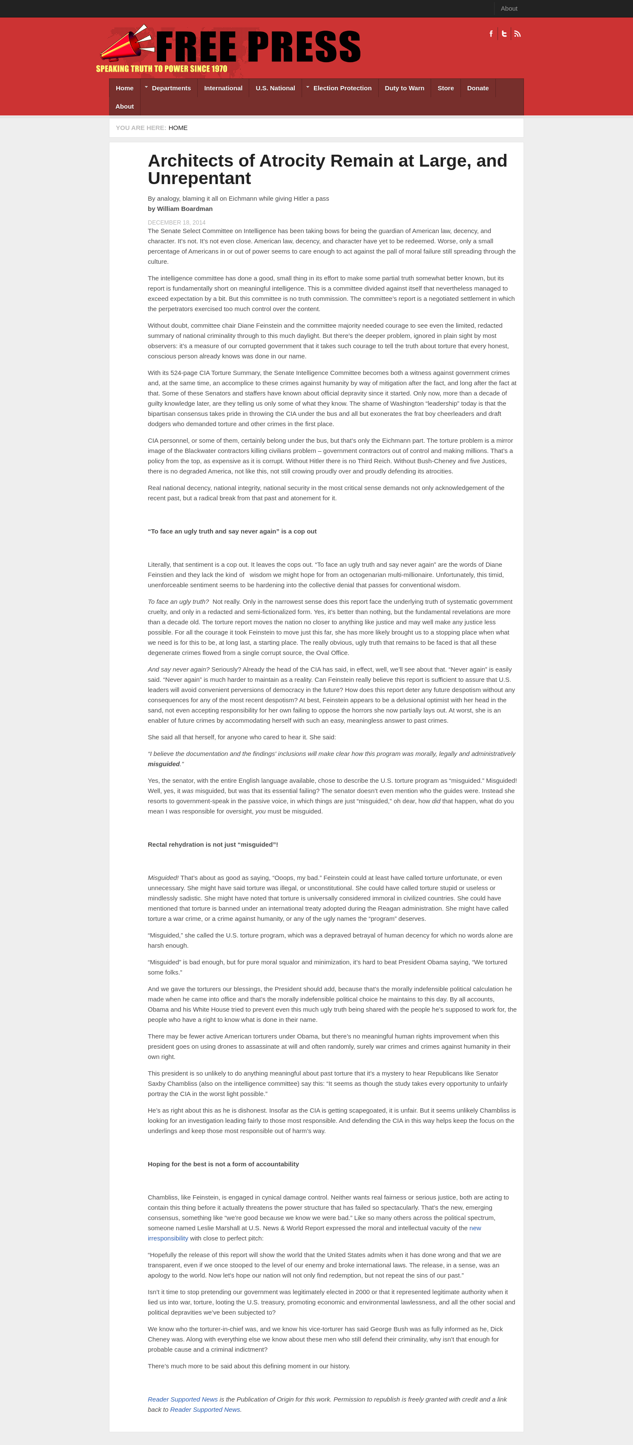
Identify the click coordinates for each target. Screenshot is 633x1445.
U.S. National (275, 88)
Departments (166, 88)
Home (125, 88)
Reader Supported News (183, 1399)
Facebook (491, 33)
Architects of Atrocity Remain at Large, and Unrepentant (328, 169)
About (509, 8)
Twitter (504, 33)
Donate (478, 88)
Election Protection (337, 88)
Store (445, 88)
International (223, 88)
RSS (517, 33)
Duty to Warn (405, 88)
